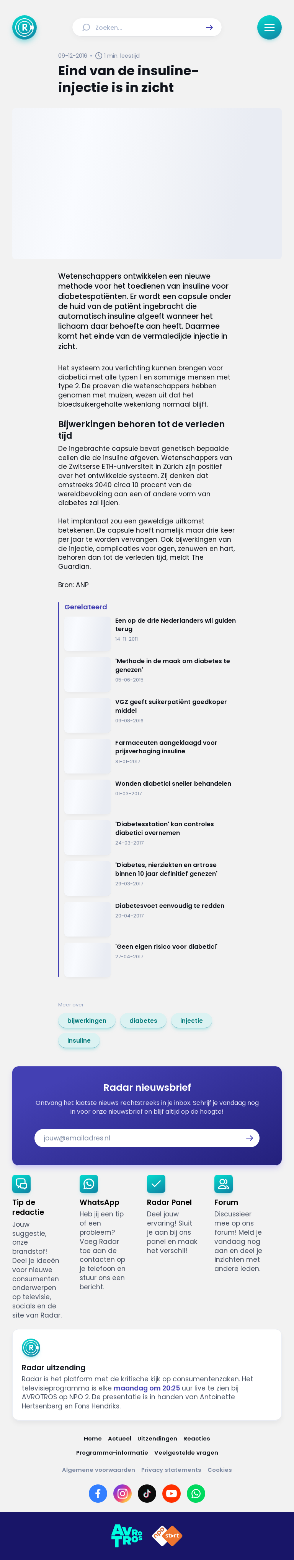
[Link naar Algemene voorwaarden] (98, 1470)
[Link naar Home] (93, 1438)
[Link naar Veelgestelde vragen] (186, 1453)
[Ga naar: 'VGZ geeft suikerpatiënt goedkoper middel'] (150, 715)
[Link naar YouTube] (171, 1493)
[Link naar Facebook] (98, 1493)
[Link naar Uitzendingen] (157, 1438)
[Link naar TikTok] (147, 1493)
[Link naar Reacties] (196, 1438)
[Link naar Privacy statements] (171, 1470)
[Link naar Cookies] (219, 1470)
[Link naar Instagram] (122, 1493)
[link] (87, 1020)
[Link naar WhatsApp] (196, 1493)
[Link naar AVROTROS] (126, 1536)
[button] (209, 27)
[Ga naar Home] (24, 27)
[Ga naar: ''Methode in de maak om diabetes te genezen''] (150, 674)
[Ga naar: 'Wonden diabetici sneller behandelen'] (150, 797)
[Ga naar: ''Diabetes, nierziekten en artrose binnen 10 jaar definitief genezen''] (150, 878)
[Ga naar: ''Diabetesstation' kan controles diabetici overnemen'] (150, 837)
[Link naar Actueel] (119, 1438)
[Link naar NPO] (167, 1536)
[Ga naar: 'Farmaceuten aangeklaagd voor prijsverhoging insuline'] (150, 756)
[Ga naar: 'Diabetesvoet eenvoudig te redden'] (150, 919)
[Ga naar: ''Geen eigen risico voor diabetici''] (150, 960)
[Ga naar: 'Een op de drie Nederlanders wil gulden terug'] (150, 634)
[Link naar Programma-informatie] (112, 1453)
